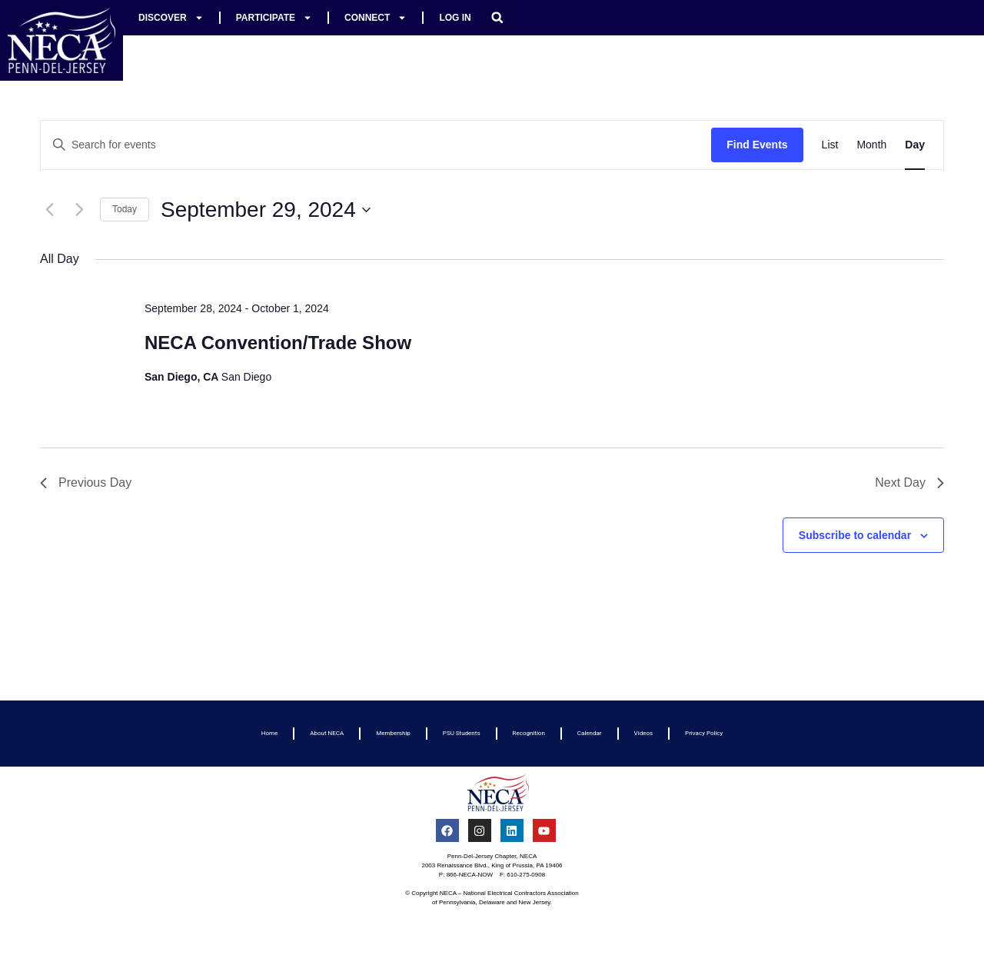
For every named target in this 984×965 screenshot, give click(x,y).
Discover (171, 17)
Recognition (529, 733)
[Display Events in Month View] (871, 145)
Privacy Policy (704, 733)
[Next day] (79, 210)
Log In (454, 17)
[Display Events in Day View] (915, 145)
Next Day (909, 482)
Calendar (589, 733)
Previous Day (85, 482)
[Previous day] (49, 210)
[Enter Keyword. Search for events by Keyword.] (376, 145)
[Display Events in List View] (830, 145)
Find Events (756, 144)
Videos (643, 733)
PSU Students (461, 733)
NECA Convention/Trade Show (278, 342)
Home (269, 733)
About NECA (327, 733)
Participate (274, 17)
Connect (375, 17)
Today (124, 209)
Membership (393, 733)
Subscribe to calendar (855, 535)
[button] (497, 17)
